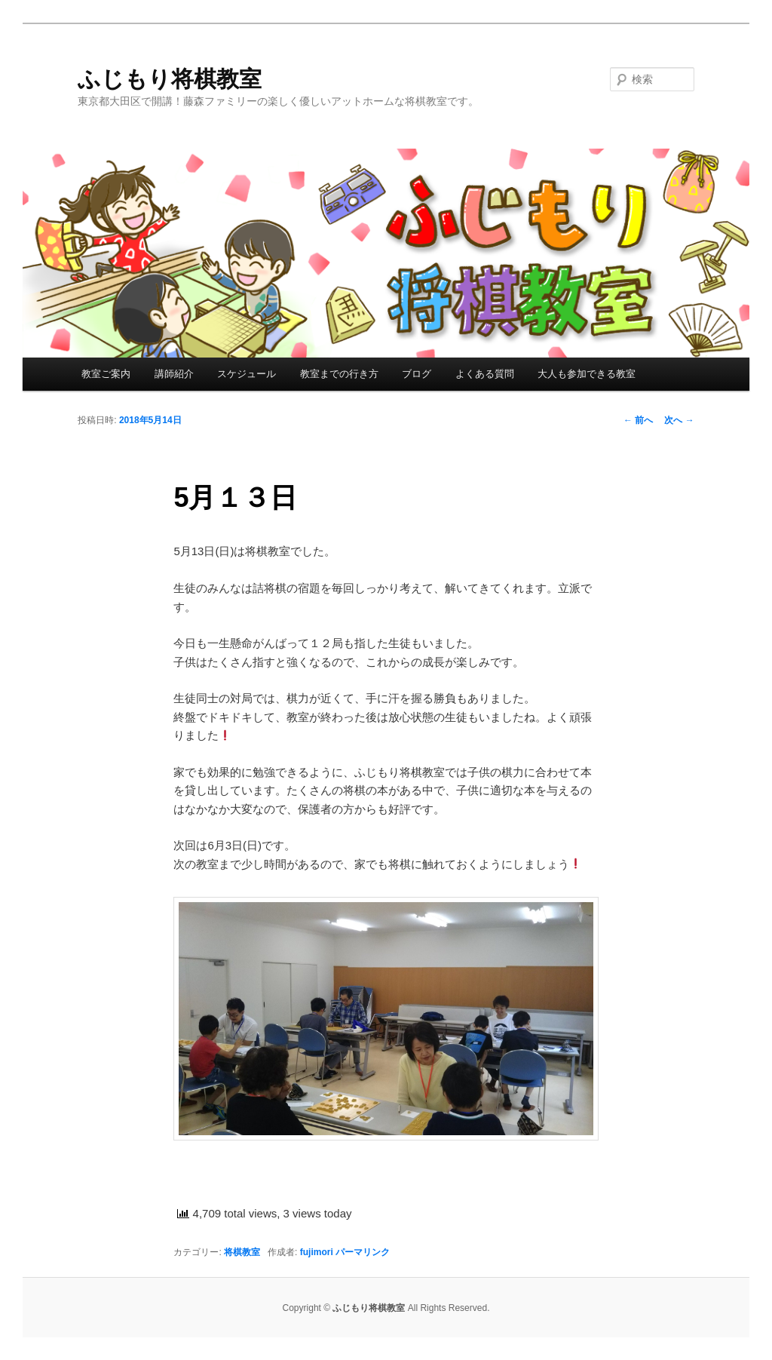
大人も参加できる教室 (587, 373)
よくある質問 (484, 373)
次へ (679, 420)
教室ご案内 (105, 373)
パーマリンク (362, 1252)
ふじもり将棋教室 (170, 78)
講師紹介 (174, 373)
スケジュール (246, 373)
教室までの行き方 (339, 373)
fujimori (316, 1252)
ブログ (416, 373)
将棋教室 (242, 1252)
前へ (638, 420)
